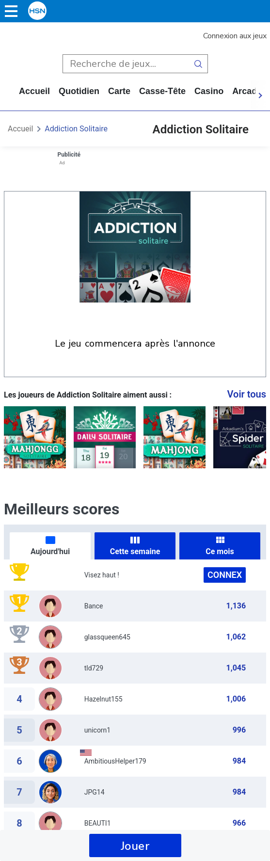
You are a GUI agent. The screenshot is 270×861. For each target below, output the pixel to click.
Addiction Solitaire (76, 128)
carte (119, 91)
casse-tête (162, 91)
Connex (224, 575)
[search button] (198, 63)
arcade (247, 91)
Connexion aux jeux (235, 36)
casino (208, 91)
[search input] (126, 63)
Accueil (34, 91)
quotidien (79, 91)
